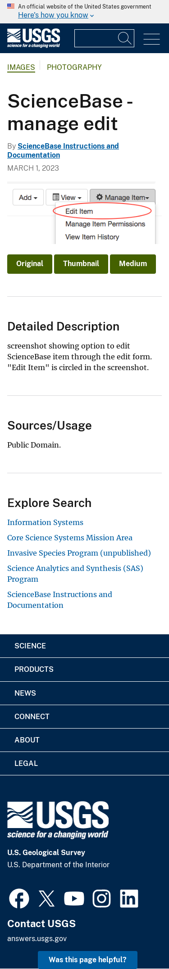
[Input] (104, 38)
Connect (32, 716)
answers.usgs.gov (37, 938)
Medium (133, 263)
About (27, 740)
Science (30, 646)
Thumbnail (81, 263)
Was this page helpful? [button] (88, 959)
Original (29, 263)
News (25, 693)
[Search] (125, 38)
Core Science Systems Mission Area (69, 537)
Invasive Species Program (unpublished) (79, 552)
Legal (26, 763)
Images (21, 67)
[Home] (33, 45)
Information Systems (45, 522)
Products (34, 669)
